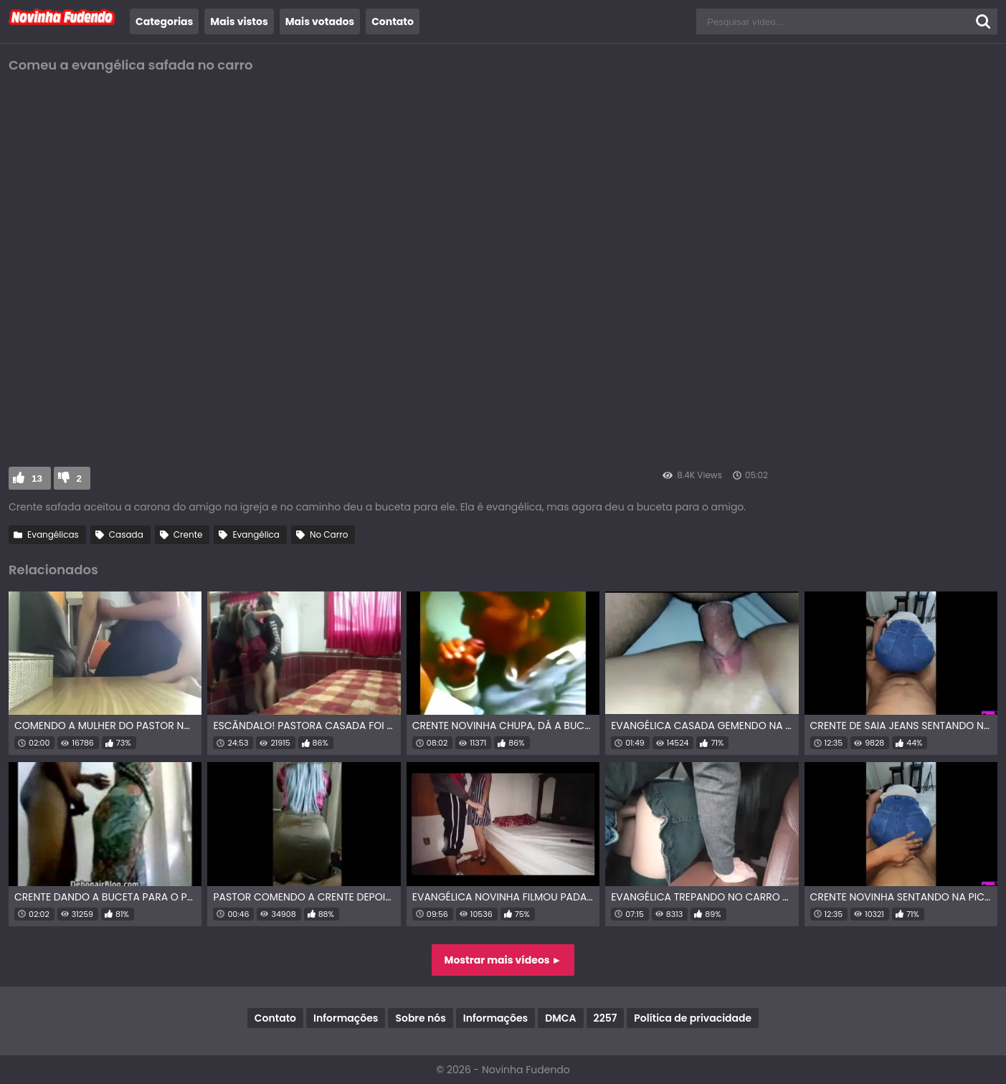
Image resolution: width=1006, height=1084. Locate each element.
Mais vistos (238, 21)
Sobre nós (420, 1018)
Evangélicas (53, 534)
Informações (345, 1018)
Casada (126, 534)
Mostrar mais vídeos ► (503, 960)
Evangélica (256, 534)
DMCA (560, 1018)
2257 (605, 1018)
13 (37, 478)
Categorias (164, 21)
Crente (188, 534)
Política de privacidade (692, 1018)
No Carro (329, 534)
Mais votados (319, 21)
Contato (392, 21)
